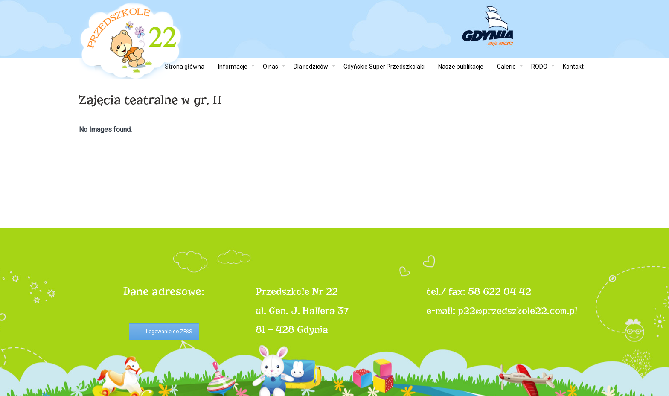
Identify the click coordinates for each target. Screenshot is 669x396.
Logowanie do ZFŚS (169, 332)
